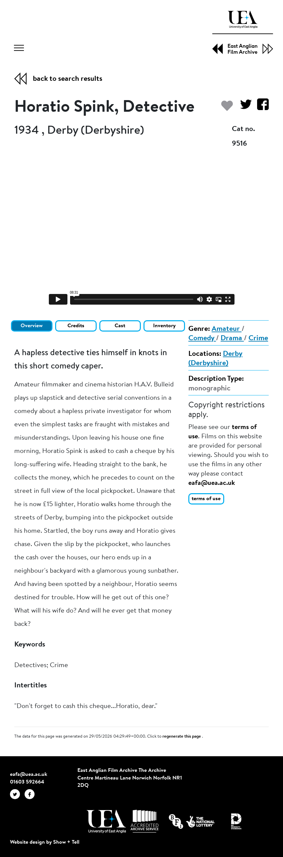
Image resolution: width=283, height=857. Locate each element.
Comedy (202, 338)
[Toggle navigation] (19, 49)
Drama (232, 338)
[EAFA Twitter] (17, 793)
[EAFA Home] (242, 32)
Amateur (226, 329)
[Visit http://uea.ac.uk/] (106, 821)
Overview (32, 326)
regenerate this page (182, 737)
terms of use (206, 498)
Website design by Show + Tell (44, 842)
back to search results (67, 79)
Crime (258, 338)
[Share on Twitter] (243, 107)
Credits (75, 326)
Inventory (164, 326)
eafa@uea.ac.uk (211, 483)
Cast (120, 326)
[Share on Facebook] (260, 107)
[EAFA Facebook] (31, 793)
